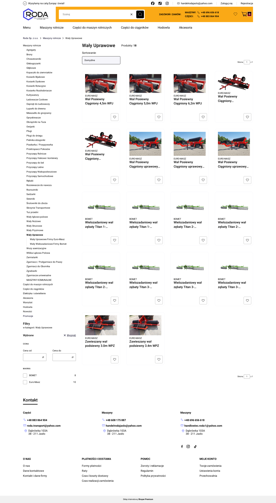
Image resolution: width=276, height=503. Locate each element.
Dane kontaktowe (33, 470)
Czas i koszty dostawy (95, 475)
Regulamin (147, 470)
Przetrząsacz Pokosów (38, 149)
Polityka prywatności (153, 475)
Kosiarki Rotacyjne (36, 86)
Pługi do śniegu (34, 135)
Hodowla (27, 307)
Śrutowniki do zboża (37, 203)
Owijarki (30, 126)
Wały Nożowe (33, 221)
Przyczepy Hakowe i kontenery (42, 158)
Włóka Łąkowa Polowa (38, 253)
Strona (240, 62)
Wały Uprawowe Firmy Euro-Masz (47, 239)
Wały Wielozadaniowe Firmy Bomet (48, 244)
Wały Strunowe (34, 226)
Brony (29, 54)
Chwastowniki (33, 59)
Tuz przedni (32, 212)
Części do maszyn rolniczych (38, 284)
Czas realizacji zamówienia (98, 480)
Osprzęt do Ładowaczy (38, 104)
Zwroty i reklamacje (152, 465)
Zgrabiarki (31, 271)
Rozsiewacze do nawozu (39, 185)
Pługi (29, 131)
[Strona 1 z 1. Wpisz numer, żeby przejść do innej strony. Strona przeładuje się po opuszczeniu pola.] (247, 62)
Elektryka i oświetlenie (34, 293)
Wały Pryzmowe (34, 230)
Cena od (27, 350)
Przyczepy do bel (35, 162)
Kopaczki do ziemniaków (39, 72)
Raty (84, 470)
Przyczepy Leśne (35, 167)
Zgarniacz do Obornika (38, 266)
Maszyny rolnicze (52, 38)
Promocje (28, 316)
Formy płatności (91, 465)
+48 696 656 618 (210, 12)
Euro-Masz (34, 382)
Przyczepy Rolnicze (36, 153)
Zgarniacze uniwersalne (38, 275)
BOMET (33, 375)
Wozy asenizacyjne (36, 248)
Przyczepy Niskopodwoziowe (41, 171)
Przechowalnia (208, 475)
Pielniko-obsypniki (35, 140)
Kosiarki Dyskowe (35, 81)
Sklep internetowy (138, 499)
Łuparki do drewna (36, 108)
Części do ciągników (33, 289)
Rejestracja (247, 3)
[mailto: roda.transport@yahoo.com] (42, 426)
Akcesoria (28, 298)
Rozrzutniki (32, 189)
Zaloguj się (226, 3)
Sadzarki (30, 194)
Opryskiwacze (33, 117)
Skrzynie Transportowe (38, 207)
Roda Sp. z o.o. (30, 38)
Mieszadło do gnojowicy (38, 113)
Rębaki (29, 180)
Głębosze (31, 68)
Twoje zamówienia (211, 465)
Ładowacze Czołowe (37, 99)
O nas (26, 465)
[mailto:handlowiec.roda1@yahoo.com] (201, 426)
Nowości (27, 311)
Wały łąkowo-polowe (37, 217)
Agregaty (31, 50)
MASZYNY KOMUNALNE (39, 280)
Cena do (57, 350)
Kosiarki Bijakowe (35, 77)
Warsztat (27, 302)
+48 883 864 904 (210, 16)
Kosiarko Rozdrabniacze (39, 90)
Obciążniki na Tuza (36, 122)
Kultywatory (32, 95)
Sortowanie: (89, 52)
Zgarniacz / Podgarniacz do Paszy (44, 262)
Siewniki (30, 198)
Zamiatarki (32, 257)
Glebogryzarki (33, 63)
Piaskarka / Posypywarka (39, 144)
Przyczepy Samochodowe (39, 176)
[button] (140, 14)
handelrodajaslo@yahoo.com (194, 3)
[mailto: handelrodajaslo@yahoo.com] (122, 426)
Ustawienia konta (210, 470)
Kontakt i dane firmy (35, 475)
